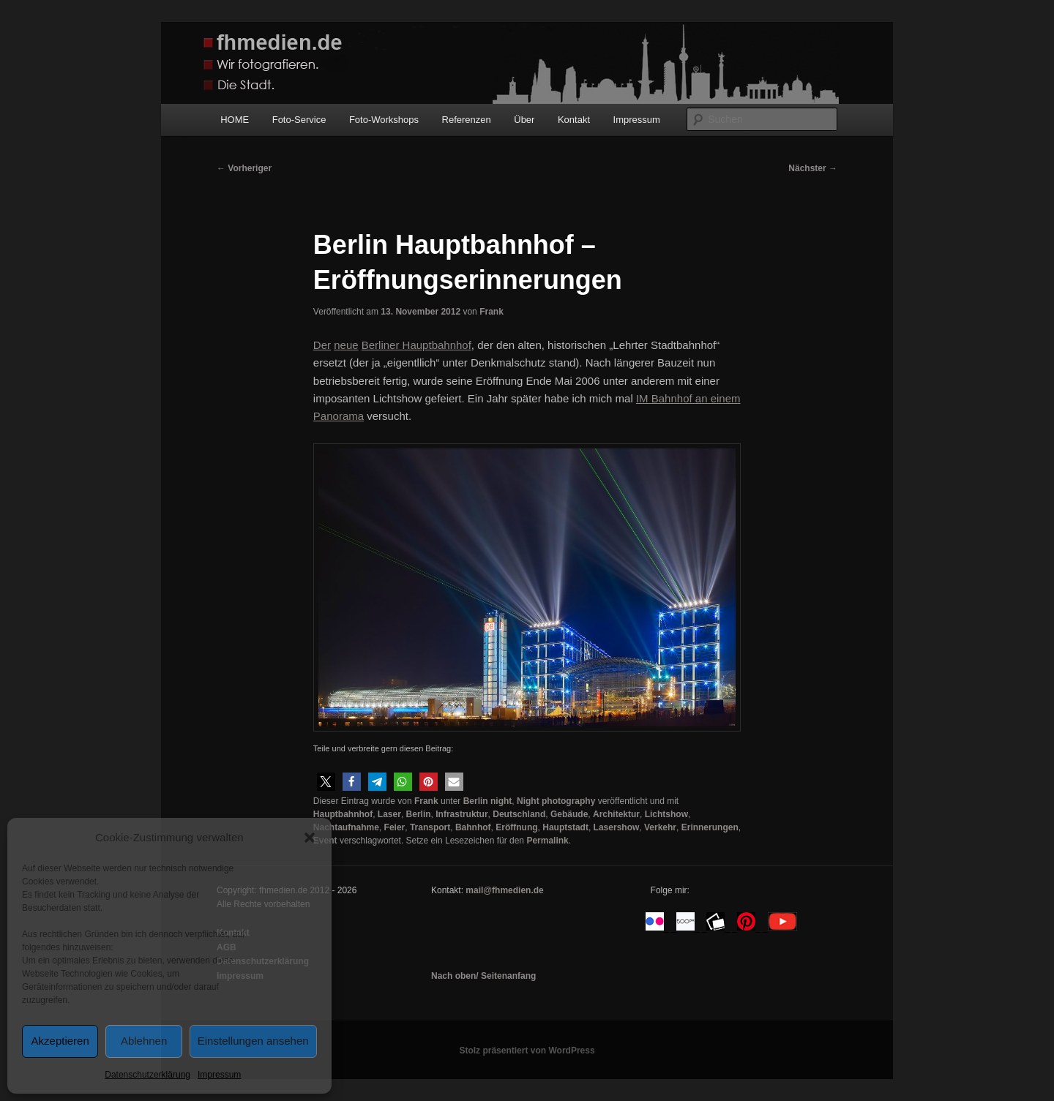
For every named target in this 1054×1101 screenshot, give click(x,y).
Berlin (418, 814)
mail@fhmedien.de (504, 890)
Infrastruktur (461, 814)
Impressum (219, 1075)
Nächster (812, 168)
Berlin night (487, 801)
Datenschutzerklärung (147, 1075)
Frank (491, 312)
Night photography (556, 801)
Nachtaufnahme (346, 827)
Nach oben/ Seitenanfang (483, 976)
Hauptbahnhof (343, 814)
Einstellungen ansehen (253, 1040)
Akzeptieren (60, 1040)
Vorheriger (244, 168)
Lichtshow (666, 814)
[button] (309, 837)
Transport (430, 827)
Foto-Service (299, 119)
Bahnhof (473, 827)
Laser (389, 814)
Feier (394, 827)
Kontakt (574, 119)
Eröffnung (516, 827)
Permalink (547, 840)
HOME (234, 119)
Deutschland (519, 814)
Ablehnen (144, 1040)
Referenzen (466, 119)
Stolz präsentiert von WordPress (526, 1050)
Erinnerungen (710, 827)
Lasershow (617, 827)
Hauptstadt (565, 827)
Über (524, 119)
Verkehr (660, 827)
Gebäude (569, 814)
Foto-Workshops (384, 119)
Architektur (616, 814)
